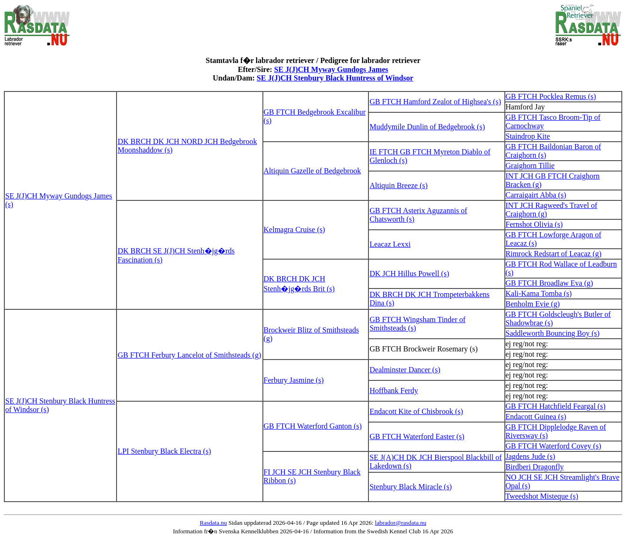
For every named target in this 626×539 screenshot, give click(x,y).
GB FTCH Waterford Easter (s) (416, 436)
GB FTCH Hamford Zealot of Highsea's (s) (435, 102)
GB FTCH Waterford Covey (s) (553, 446)
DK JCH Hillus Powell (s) (409, 274)
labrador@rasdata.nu (400, 522)
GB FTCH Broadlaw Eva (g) (549, 283)
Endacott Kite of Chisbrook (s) (416, 411)
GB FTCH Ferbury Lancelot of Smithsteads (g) (189, 355)
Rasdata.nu (213, 522)
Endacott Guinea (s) (536, 417)
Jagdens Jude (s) (530, 456)
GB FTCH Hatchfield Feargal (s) (556, 406)
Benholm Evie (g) (533, 304)
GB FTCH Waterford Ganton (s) (313, 426)
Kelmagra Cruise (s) (294, 229)
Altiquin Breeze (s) (398, 185)
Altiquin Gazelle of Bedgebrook (312, 171)
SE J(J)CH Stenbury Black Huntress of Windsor (335, 78)
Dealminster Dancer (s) (404, 370)
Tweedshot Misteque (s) (542, 496)
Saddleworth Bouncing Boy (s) (553, 333)
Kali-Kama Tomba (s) (539, 293)
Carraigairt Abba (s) (536, 195)
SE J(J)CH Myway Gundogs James (331, 69)
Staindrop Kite (528, 136)
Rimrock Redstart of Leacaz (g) (554, 254)
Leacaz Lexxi (390, 244)
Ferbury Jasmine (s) (294, 380)
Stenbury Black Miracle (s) (410, 487)
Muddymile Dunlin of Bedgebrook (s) (427, 127)
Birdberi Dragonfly (535, 467)
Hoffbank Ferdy (393, 390)
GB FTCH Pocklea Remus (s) (551, 96)
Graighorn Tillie (530, 166)
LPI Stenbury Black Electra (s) (164, 451)
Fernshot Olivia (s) (534, 224)
